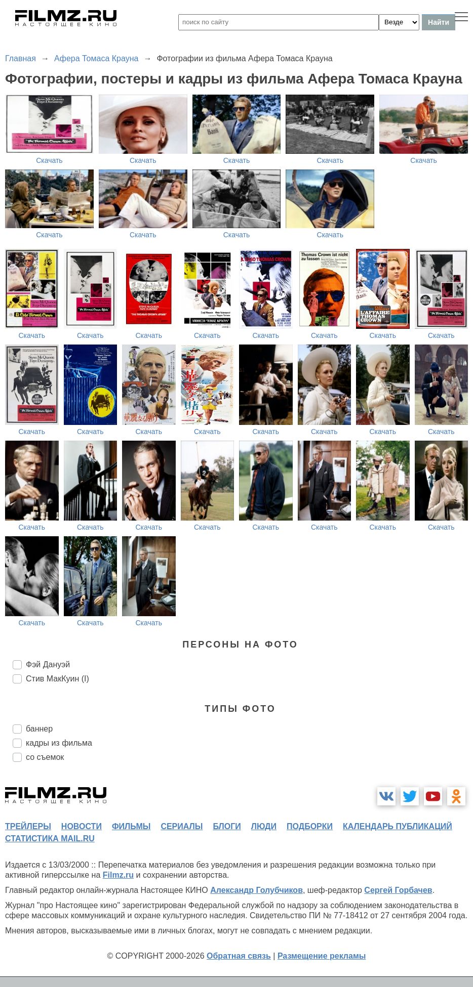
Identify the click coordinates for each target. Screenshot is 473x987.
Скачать (49, 160)
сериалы (182, 826)
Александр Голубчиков (256, 890)
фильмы (131, 826)
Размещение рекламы (322, 956)
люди (264, 826)
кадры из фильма (59, 743)
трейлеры (28, 826)
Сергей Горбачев (398, 890)
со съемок (45, 757)
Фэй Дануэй (48, 664)
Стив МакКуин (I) (57, 678)
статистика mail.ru (50, 838)
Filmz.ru (118, 875)
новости (81, 826)
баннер (39, 728)
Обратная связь (239, 956)
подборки (310, 826)
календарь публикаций (397, 826)
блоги (227, 826)
